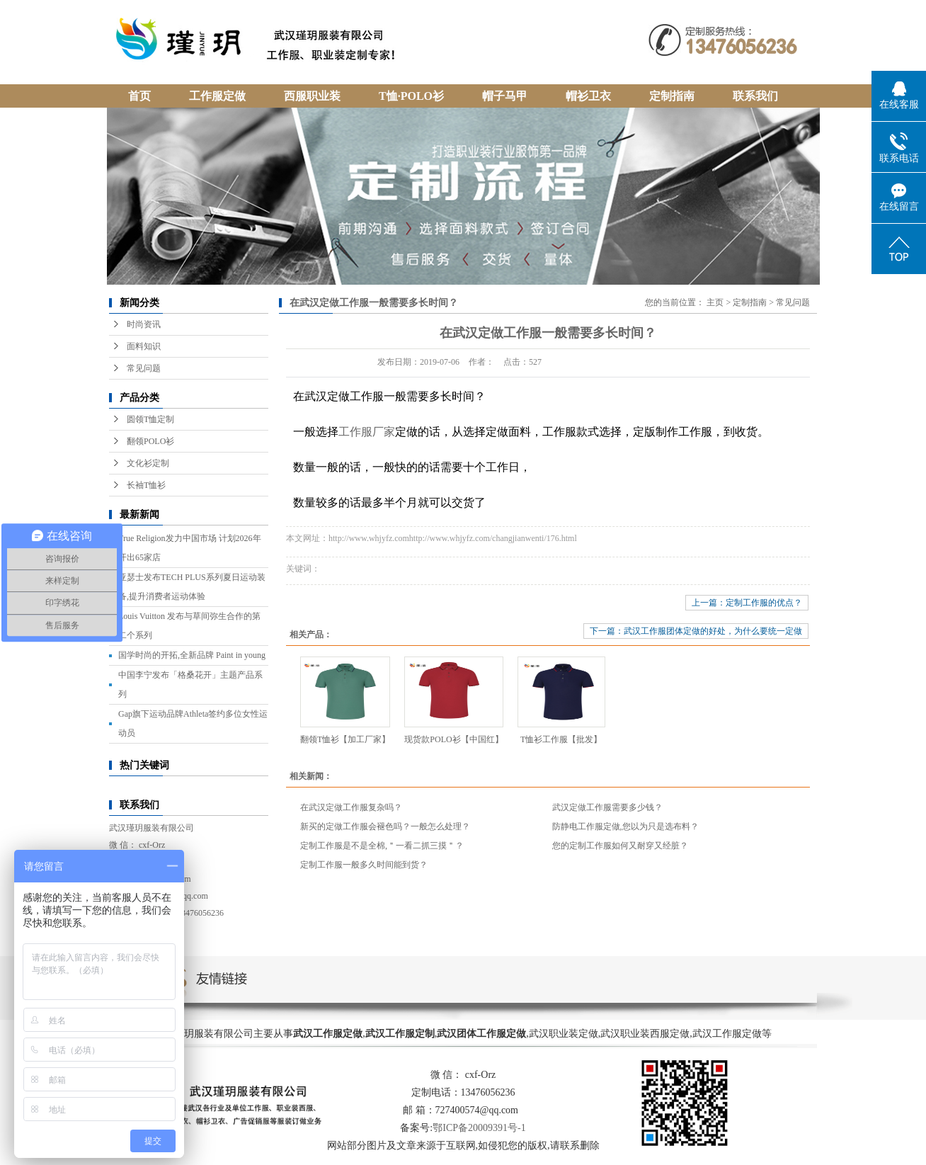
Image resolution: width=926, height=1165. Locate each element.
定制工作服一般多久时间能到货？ (364, 865)
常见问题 (144, 368)
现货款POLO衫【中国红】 (453, 739)
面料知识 (144, 346)
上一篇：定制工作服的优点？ (747, 603)
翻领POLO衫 (150, 441)
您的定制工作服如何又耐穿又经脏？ (620, 846)
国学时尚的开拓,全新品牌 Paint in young (191, 655)
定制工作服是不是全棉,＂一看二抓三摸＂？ (382, 846)
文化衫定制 (148, 463)
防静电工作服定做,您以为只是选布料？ (625, 826)
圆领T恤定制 (150, 419)
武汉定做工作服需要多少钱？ (607, 807)
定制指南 (750, 302)
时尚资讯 (144, 324)
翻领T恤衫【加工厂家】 (345, 739)
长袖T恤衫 (146, 485)
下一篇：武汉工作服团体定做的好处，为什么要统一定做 (696, 631)
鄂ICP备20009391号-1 (479, 1128)
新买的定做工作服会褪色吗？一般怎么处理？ (385, 826)
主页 (715, 302)
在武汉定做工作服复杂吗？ (351, 807)
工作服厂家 (366, 432)
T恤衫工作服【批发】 (561, 739)
